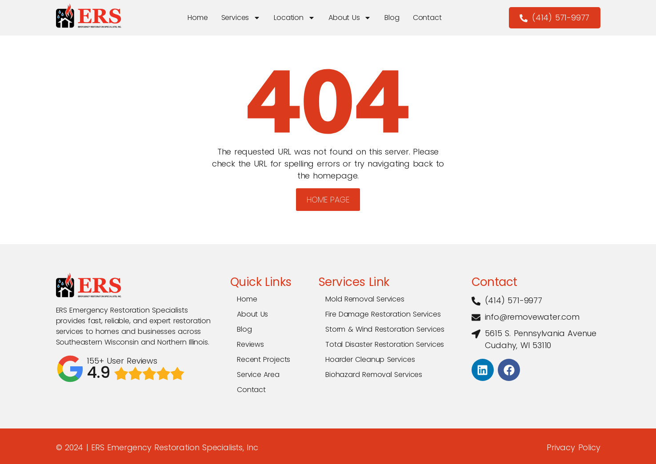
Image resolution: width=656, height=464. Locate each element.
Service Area (258, 374)
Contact (426, 17)
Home (197, 17)
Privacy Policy (573, 447)
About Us (349, 17)
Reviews (250, 344)
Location (294, 17)
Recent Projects (263, 359)
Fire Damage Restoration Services (383, 314)
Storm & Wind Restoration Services (384, 329)
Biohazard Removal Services (373, 374)
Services (240, 17)
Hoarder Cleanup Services (370, 359)
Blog (391, 17)
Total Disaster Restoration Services (384, 344)
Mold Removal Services (364, 299)
